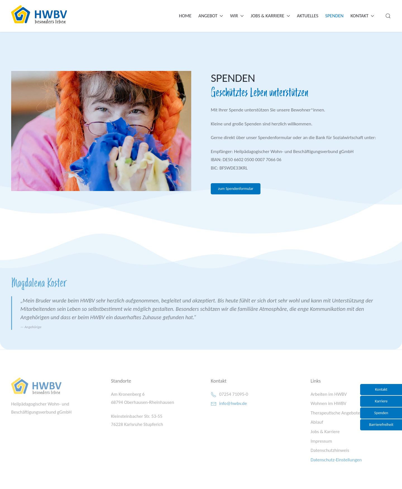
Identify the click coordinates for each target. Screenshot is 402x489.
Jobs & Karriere (325, 432)
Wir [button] (237, 16)
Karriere (381, 401)
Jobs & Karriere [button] (270, 16)
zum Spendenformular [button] (235, 188)
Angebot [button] (210, 16)
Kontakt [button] (362, 16)
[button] (388, 16)
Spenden (334, 16)
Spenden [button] (381, 413)
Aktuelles (307, 16)
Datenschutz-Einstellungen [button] (336, 460)
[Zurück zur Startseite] (39, 14)
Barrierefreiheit (381, 424)
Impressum (321, 441)
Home (185, 16)
